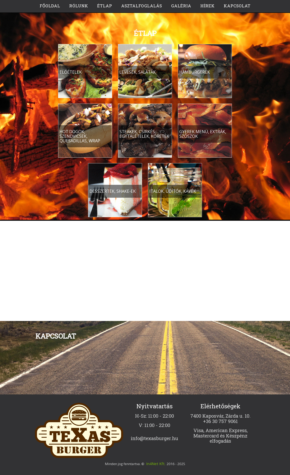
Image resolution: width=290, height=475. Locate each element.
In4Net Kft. (155, 463)
